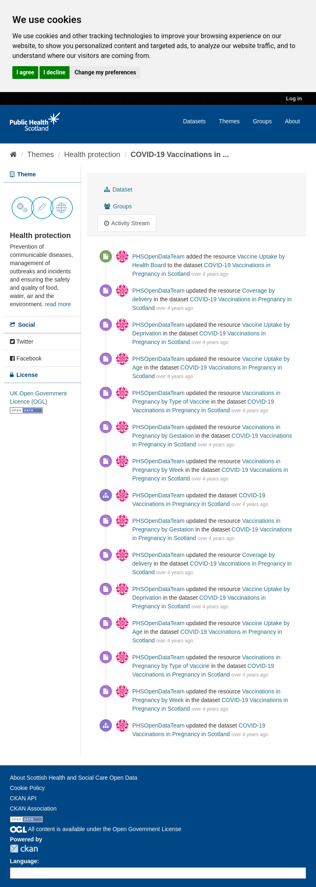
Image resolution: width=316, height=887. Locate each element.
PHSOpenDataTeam (158, 256)
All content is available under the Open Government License (95, 829)
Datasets (194, 121)
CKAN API (23, 798)
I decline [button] (54, 72)
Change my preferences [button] (105, 72)
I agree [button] (25, 72)
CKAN (24, 848)
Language (23, 861)
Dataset (118, 189)
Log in (294, 98)
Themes (229, 121)
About (292, 121)
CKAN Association (33, 808)
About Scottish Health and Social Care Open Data (73, 777)
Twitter (21, 341)
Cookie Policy (27, 788)
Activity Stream (127, 223)
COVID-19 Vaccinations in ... (179, 154)
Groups (262, 121)
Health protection (92, 154)
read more (58, 304)
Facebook (26, 358)
